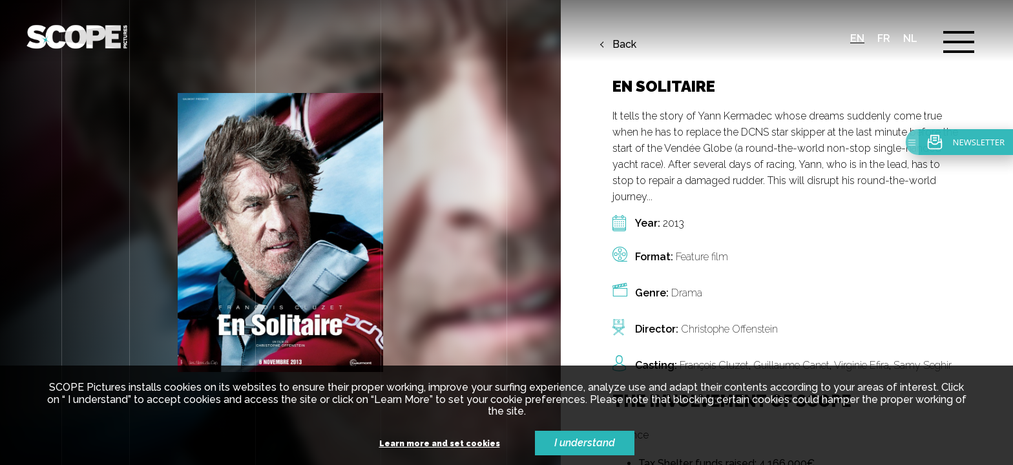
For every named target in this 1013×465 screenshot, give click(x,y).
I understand (584, 443)
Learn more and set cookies (439, 444)
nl (910, 38)
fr (883, 38)
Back (624, 44)
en (857, 38)
